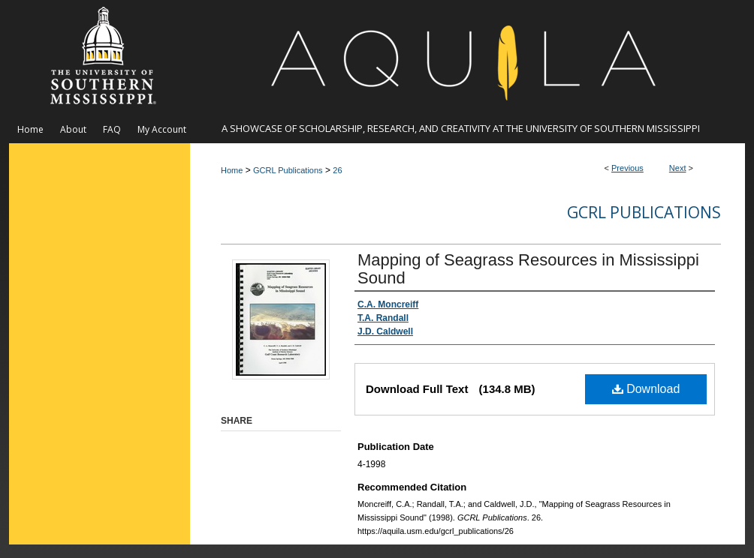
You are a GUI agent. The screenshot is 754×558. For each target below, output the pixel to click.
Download (646, 388)
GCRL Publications (288, 170)
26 (337, 170)
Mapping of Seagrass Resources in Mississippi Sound (528, 268)
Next (677, 168)
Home (232, 170)
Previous (627, 168)
